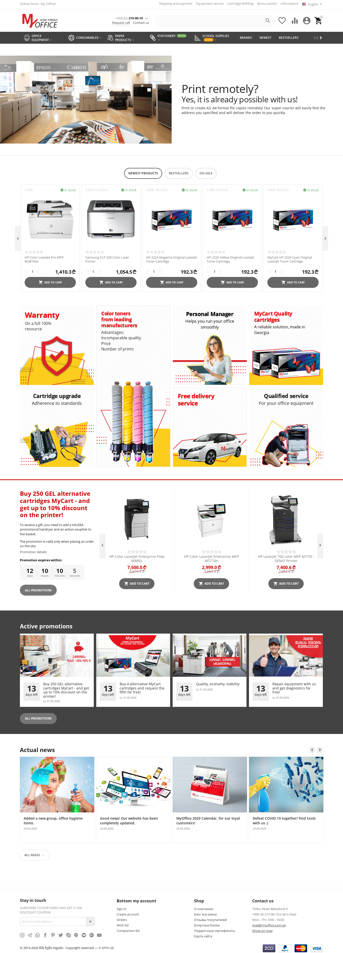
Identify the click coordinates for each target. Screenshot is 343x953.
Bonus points (265, 3)
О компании (203, 907)
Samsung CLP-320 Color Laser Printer (107, 258)
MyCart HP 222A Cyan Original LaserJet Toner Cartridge (289, 258)
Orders (122, 918)
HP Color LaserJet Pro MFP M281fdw (44, 258)
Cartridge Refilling (238, 3)
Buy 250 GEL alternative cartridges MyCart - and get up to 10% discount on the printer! (66, 688)
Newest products (143, 171)
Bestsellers (179, 171)
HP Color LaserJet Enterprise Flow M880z (136, 557)
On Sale (205, 171)
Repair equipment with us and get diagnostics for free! (294, 686)
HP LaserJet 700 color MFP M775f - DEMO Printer (286, 557)
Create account (128, 913)
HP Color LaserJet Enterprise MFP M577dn (211, 557)
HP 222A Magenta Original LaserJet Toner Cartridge (171, 258)
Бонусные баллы (207, 923)
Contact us (141, 22)
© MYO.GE (106, 946)
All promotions (38, 717)
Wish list (123, 923)
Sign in (121, 907)
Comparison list (128, 929)
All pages (32, 853)
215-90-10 (119, 17)
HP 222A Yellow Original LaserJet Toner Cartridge (230, 258)
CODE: (29, 188)
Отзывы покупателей (210, 918)
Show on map (262, 929)
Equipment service (208, 3)
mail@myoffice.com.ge (269, 923)
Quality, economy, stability (218, 682)
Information (287, 3)
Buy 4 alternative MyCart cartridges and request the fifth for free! (142, 686)
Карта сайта (203, 934)
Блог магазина (205, 913)
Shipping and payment (174, 3)
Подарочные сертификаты (214, 929)
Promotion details (33, 550)
